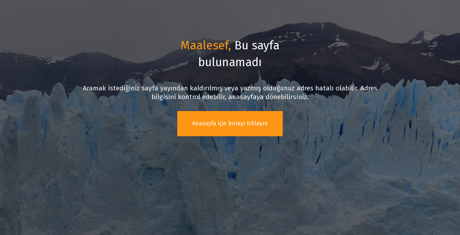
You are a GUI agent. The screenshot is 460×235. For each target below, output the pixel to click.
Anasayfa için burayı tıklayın (230, 123)
